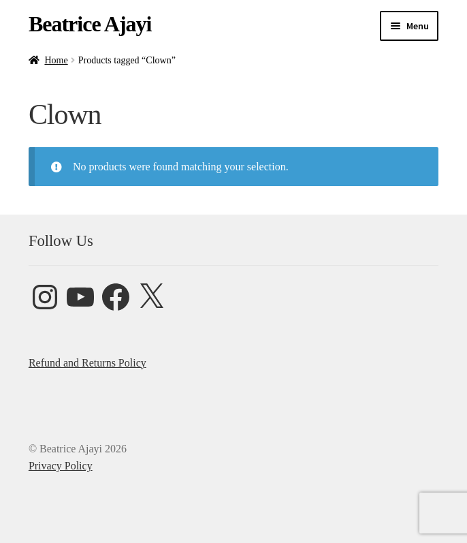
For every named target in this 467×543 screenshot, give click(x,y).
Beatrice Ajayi (90, 24)
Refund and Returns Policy (87, 363)
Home (55, 60)
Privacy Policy (61, 465)
